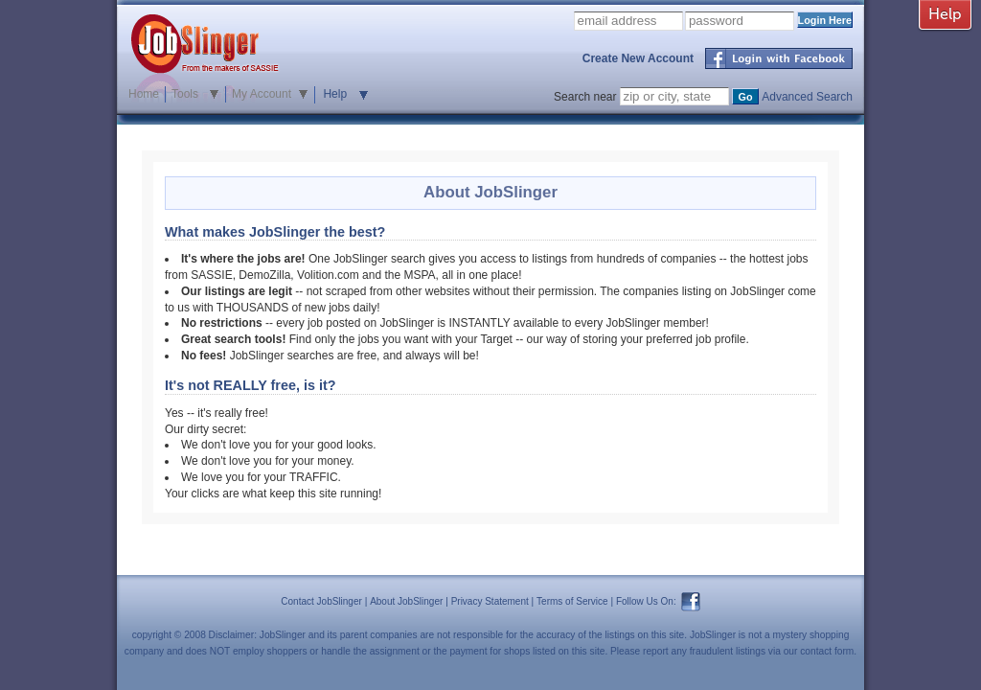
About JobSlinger (406, 601)
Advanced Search (807, 97)
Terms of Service (571, 601)
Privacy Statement (490, 601)
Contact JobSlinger (321, 601)
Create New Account (638, 58)
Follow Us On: (646, 601)
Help (335, 94)
